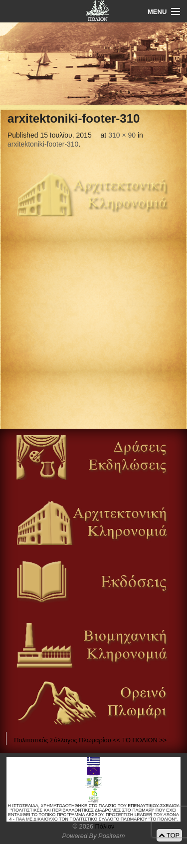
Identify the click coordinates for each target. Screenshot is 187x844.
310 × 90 (122, 135)
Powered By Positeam (93, 836)
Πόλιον (103, 826)
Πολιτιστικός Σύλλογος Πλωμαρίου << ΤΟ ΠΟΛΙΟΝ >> (90, 740)
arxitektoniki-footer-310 (42, 144)
